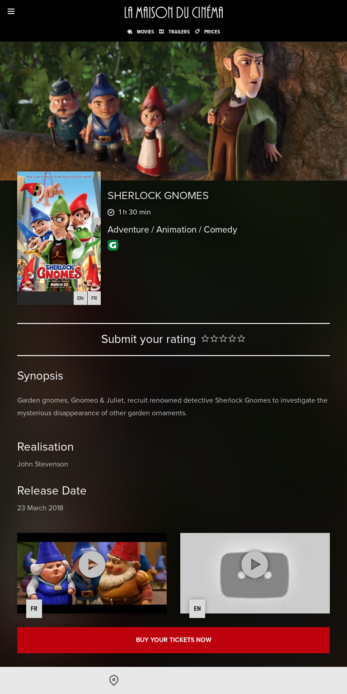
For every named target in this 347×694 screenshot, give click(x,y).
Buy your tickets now (173, 640)
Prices (212, 32)
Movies (145, 32)
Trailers (179, 32)
